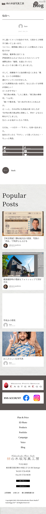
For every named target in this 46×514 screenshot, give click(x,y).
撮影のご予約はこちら (23, 482)
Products (23, 427)
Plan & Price (23, 417)
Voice (23, 442)
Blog (23, 447)
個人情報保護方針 (28, 500)
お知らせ (16, 500)
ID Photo (23, 422)
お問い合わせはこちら (23, 491)
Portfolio (23, 432)
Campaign (23, 437)
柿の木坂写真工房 (15, 3)
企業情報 (7, 500)
